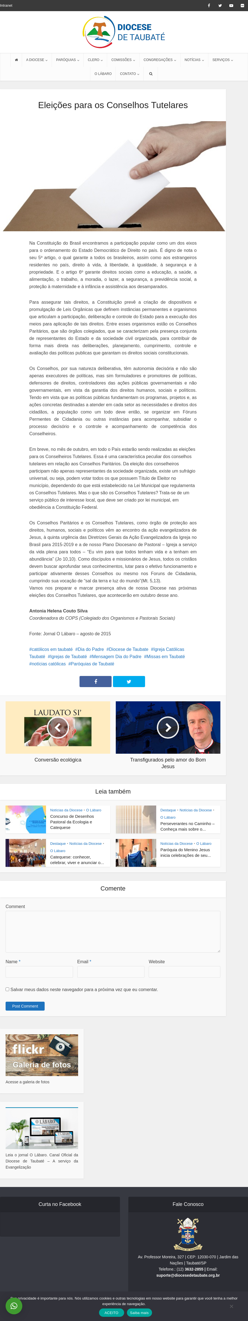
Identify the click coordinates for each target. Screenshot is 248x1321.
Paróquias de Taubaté (92, 663)
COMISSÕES (121, 60)
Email (84, 961)
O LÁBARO (103, 74)
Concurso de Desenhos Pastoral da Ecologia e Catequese (72, 822)
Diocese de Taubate (128, 649)
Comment (15, 906)
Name (13, 961)
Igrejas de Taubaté (68, 656)
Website (157, 961)
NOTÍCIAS (193, 60)
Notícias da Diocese (66, 810)
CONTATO (128, 74)
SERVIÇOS (221, 60)
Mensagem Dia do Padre (116, 656)
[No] (231, 1306)
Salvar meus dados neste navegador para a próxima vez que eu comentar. (84, 989)
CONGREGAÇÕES (158, 60)
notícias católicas (49, 663)
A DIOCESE (35, 60)
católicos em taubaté (52, 649)
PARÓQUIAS (66, 60)
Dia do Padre (91, 649)
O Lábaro (93, 810)
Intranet (6, 5)
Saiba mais (139, 1313)
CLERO (93, 60)
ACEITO (112, 1313)
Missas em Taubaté (165, 656)
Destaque (168, 810)
